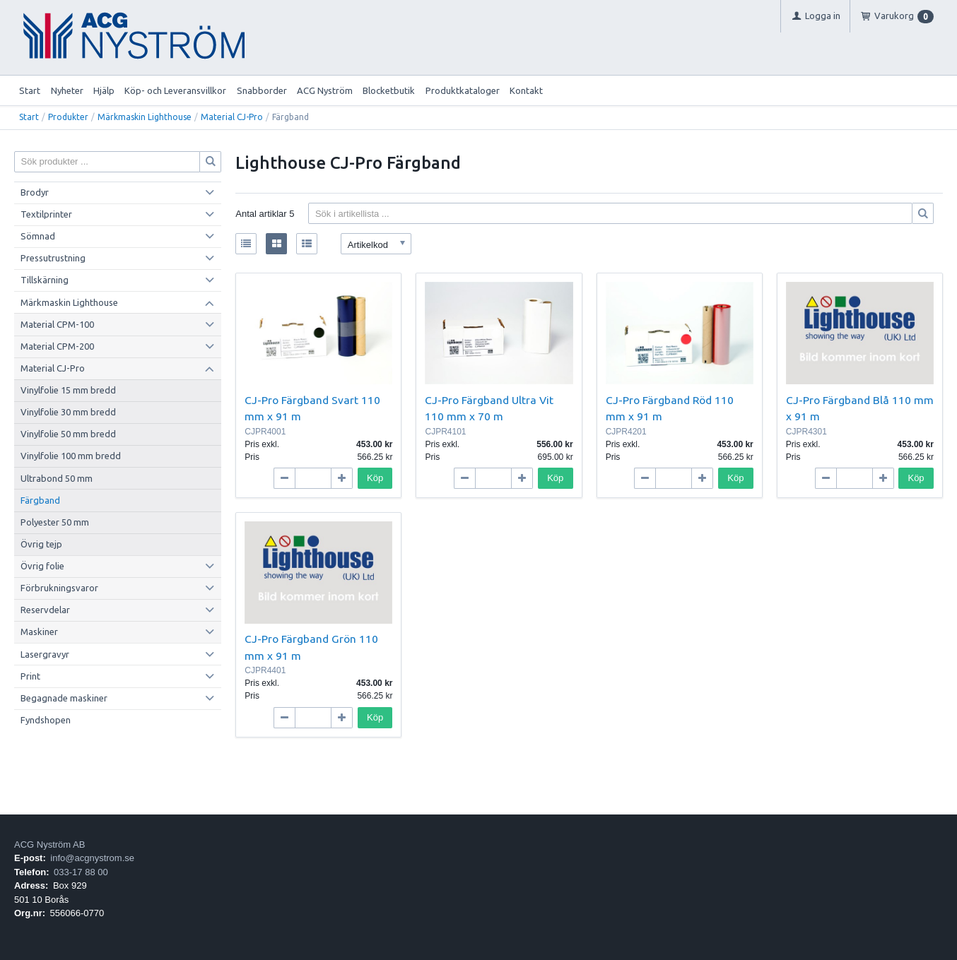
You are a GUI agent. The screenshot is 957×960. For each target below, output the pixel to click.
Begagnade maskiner (63, 698)
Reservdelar (45, 610)
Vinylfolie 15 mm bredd (68, 390)
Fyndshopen (45, 720)
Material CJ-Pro (232, 117)
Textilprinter (46, 214)
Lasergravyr (44, 654)
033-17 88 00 (81, 872)
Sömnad (37, 236)
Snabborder (262, 90)
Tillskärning (44, 280)
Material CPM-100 (57, 324)
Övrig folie (42, 566)
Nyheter (67, 90)
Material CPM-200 (57, 346)
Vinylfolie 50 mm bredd (68, 434)
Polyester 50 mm (54, 522)
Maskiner (39, 631)
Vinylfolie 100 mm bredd (70, 456)
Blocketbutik (389, 90)
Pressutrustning (53, 258)
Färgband (40, 500)
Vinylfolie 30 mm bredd (68, 412)
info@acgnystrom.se (92, 858)
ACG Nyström (325, 90)
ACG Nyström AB (49, 844)
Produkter (68, 117)
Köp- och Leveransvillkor (175, 90)
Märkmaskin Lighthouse (145, 117)
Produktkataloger (462, 90)
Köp (375, 478)
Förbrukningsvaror (59, 588)
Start (29, 90)
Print (30, 676)
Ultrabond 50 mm (56, 478)
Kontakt (526, 90)
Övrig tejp (41, 544)
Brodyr (34, 192)
